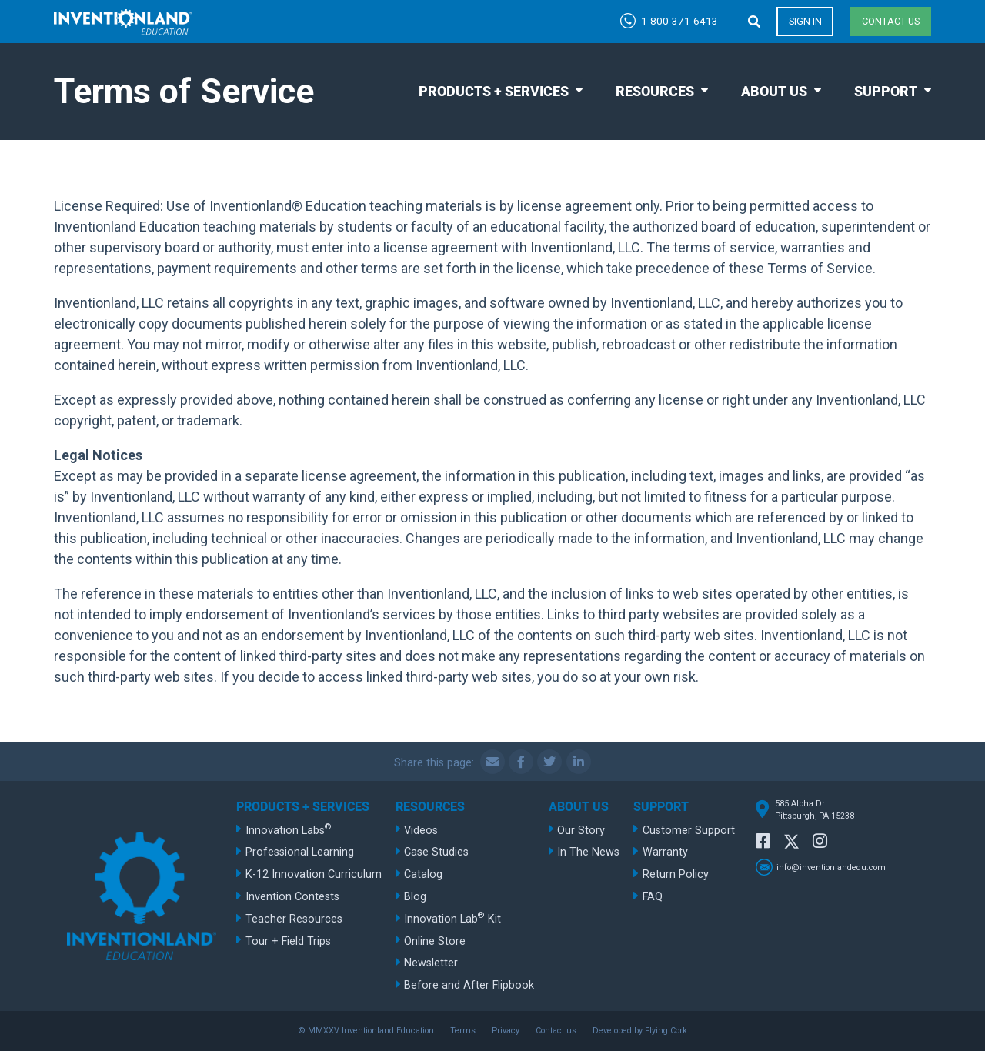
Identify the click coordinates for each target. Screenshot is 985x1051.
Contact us (891, 21)
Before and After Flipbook (469, 985)
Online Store (435, 941)
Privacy (505, 1031)
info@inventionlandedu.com (831, 867)
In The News (588, 852)
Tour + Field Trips (288, 941)
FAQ (653, 896)
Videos (421, 830)
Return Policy (676, 874)
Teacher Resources (293, 919)
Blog (415, 896)
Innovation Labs (288, 829)
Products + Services (494, 91)
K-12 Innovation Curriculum (313, 874)
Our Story (581, 830)
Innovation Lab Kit (452, 917)
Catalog (423, 874)
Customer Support (689, 830)
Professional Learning (299, 852)
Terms (463, 1031)
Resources (655, 91)
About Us (774, 91)
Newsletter (431, 962)
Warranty (665, 852)
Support (885, 91)
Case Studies (436, 852)
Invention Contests (292, 896)
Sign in (805, 21)
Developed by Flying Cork (640, 1031)
